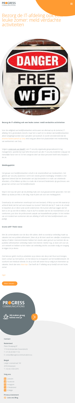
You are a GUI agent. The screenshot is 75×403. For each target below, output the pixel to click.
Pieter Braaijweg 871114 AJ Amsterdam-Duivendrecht (16, 347)
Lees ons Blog (11, 397)
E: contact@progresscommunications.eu (18, 355)
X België (8, 390)
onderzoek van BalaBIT (16, 149)
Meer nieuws (9, 283)
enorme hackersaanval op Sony (13, 138)
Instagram (9, 384)
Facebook (9, 382)
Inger (4, 275)
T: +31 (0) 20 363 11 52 (12, 352)
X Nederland (10, 387)
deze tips (24, 264)
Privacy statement (11, 395)
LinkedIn (8, 379)
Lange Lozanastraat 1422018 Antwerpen (12, 364)
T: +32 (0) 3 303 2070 (11, 369)
